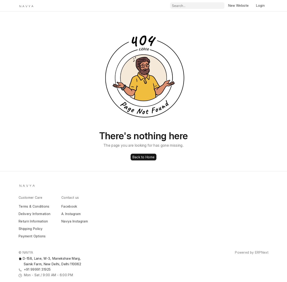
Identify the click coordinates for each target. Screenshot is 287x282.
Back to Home (143, 157)
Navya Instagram (74, 221)
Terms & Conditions (34, 206)
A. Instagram (71, 214)
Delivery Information (34, 214)
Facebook (69, 206)
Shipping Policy (31, 229)
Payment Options (32, 236)
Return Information (33, 221)
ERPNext (261, 252)
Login (260, 5)
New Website (238, 5)
